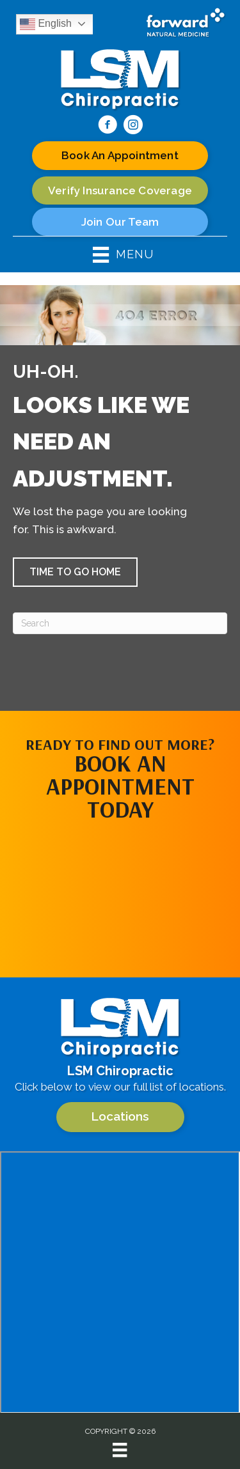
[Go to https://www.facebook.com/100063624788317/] (107, 126)
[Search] (120, 623)
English (46, 24)
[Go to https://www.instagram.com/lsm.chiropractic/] (133, 126)
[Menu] (120, 1450)
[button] (75, 572)
